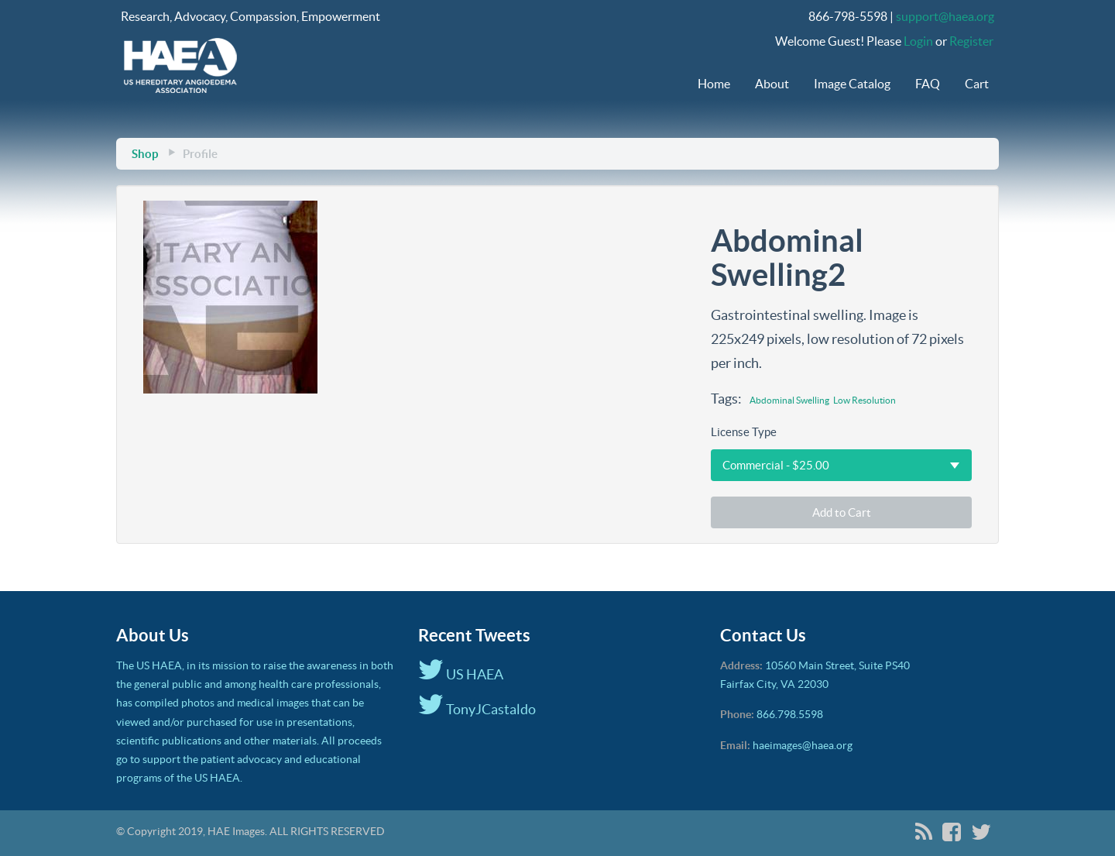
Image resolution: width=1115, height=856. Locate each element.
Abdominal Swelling (789, 400)
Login (918, 41)
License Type (744, 431)
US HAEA (460, 674)
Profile (200, 153)
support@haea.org (945, 16)
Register (971, 41)
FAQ (927, 84)
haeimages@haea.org (803, 745)
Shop (145, 153)
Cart (977, 84)
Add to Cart (841, 512)
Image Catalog (852, 84)
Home (714, 84)
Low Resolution (864, 400)
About (772, 84)
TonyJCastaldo (477, 709)
